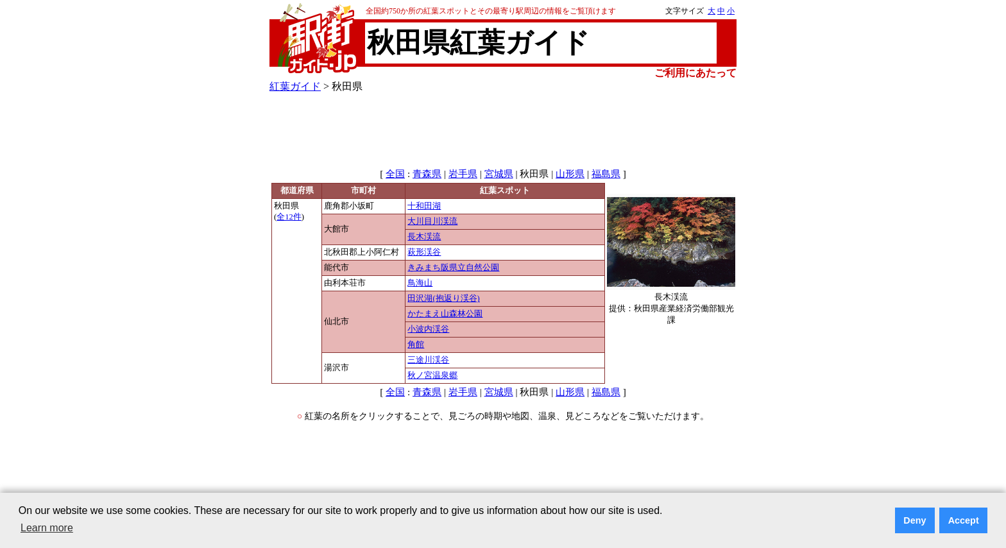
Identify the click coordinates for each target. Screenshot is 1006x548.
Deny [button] (914, 520)
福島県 (606, 174)
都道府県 (297, 190)
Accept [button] (963, 520)
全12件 (289, 216)
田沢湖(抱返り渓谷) (443, 298)
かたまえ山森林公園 (444, 313)
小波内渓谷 (428, 329)
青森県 (427, 174)
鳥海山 (419, 282)
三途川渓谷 (428, 359)
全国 (395, 174)
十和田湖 (424, 205)
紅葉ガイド (295, 86)
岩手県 (462, 174)
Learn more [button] (47, 527)
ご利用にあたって (695, 72)
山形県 (570, 174)
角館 (415, 344)
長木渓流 (424, 236)
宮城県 (498, 174)
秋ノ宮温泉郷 (432, 375)
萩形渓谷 (424, 252)
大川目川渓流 (432, 221)
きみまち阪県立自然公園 (453, 267)
